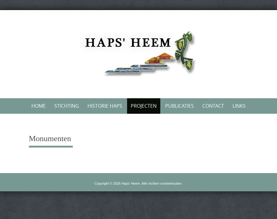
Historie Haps (104, 106)
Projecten (144, 106)
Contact (213, 106)
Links (239, 106)
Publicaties (179, 106)
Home (38, 106)
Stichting (66, 106)
